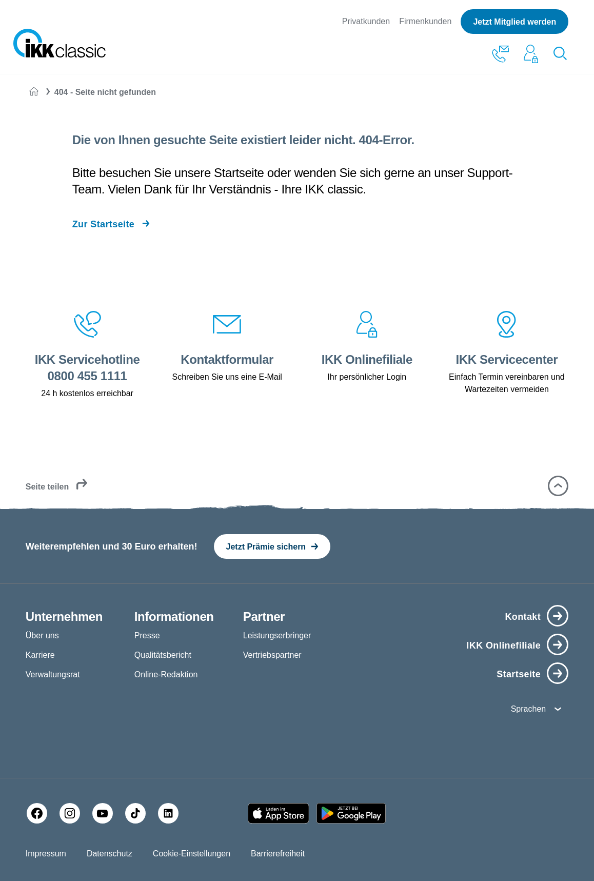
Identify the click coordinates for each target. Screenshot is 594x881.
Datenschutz (109, 853)
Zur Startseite (103, 224)
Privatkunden (366, 21)
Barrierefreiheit (278, 853)
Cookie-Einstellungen (191, 853)
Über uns (42, 635)
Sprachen (528, 708)
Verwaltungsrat (53, 674)
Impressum (46, 853)
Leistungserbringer (277, 635)
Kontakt (523, 617)
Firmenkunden (425, 21)
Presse (147, 635)
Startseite (519, 674)
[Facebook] (37, 813)
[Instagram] (69, 813)
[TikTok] (135, 813)
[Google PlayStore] (351, 813)
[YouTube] (102, 813)
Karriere (40, 655)
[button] (558, 486)
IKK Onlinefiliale (503, 645)
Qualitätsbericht (162, 655)
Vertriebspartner (272, 655)
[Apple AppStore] (278, 813)
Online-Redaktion (166, 674)
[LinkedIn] (168, 813)
